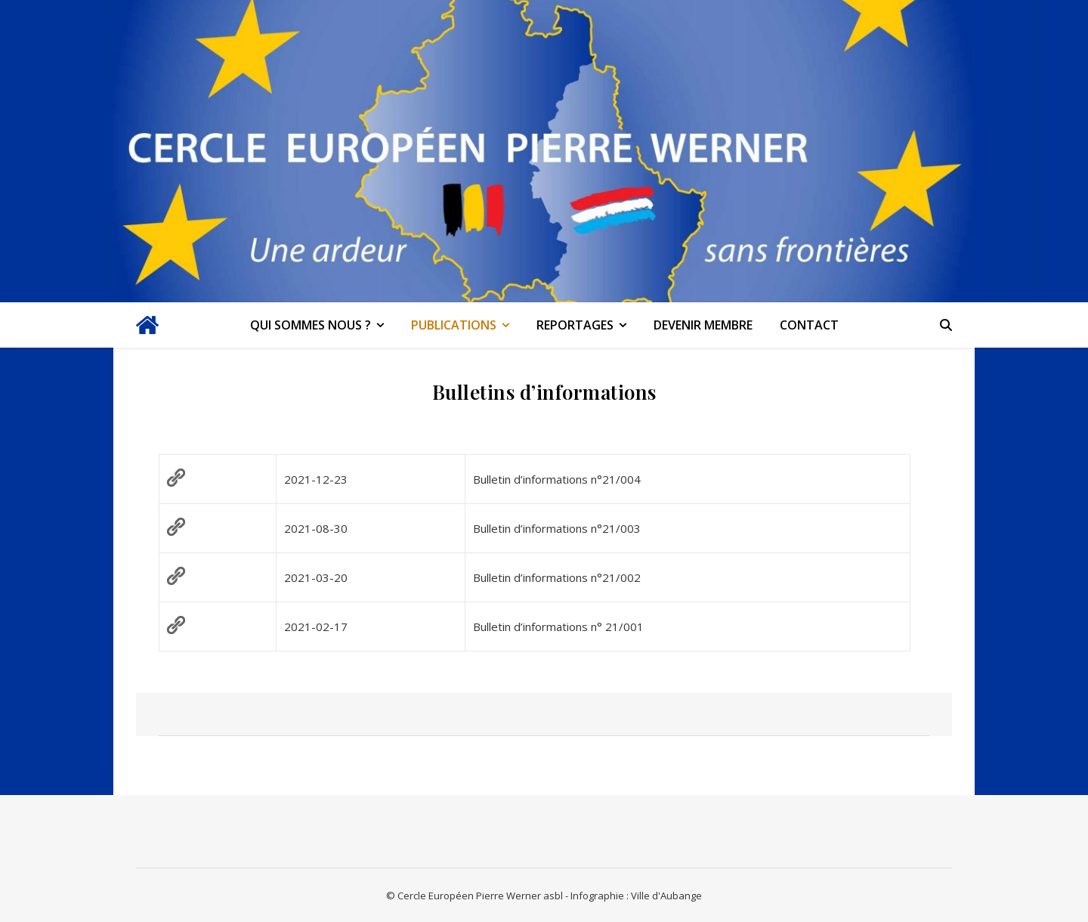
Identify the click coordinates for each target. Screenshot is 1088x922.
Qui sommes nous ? (310, 325)
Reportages (575, 325)
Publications (453, 325)
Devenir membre (703, 325)
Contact (809, 325)
